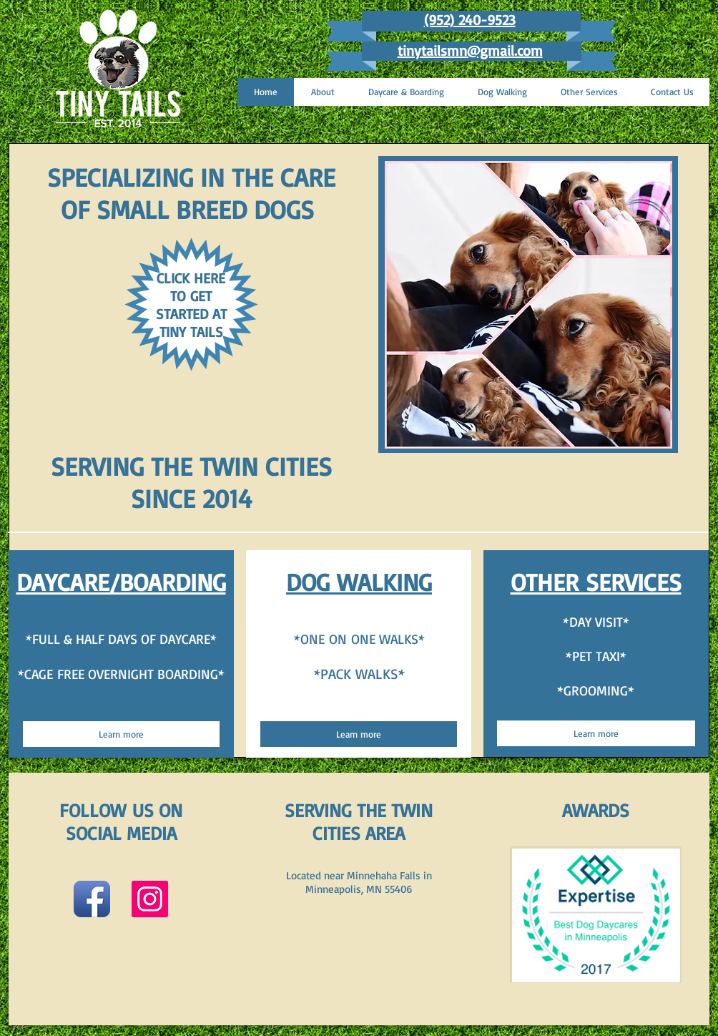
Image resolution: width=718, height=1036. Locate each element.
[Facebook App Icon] (92, 899)
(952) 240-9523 (470, 20)
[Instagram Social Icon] (150, 899)
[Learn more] (121, 734)
